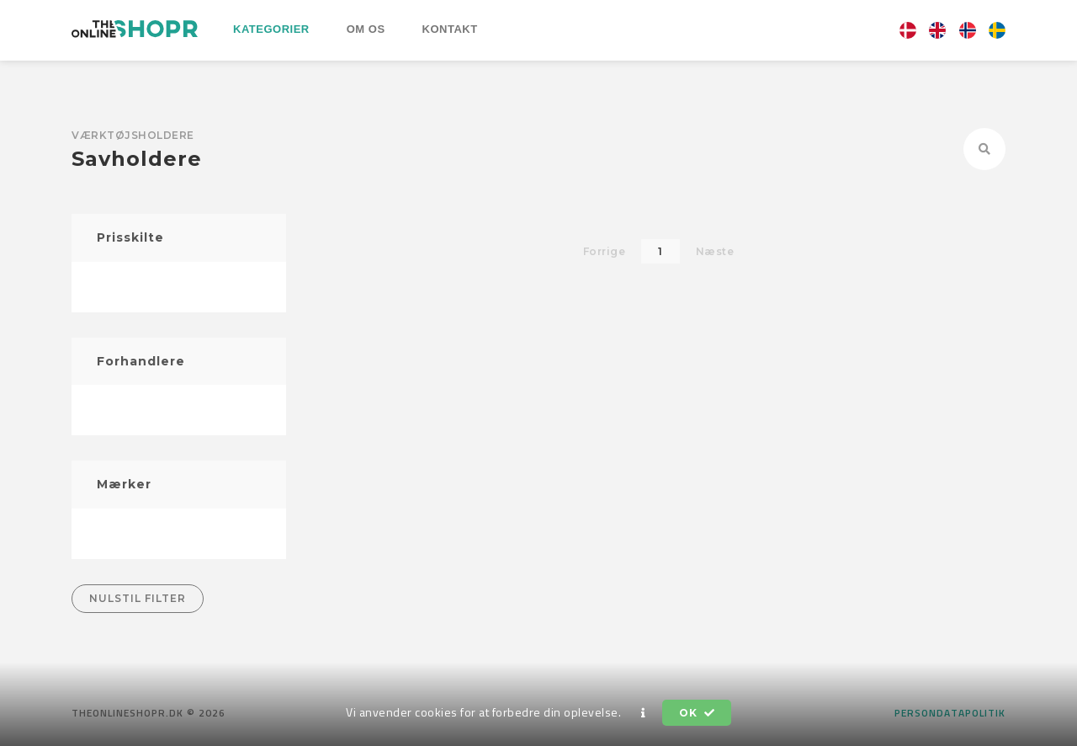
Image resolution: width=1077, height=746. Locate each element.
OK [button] (696, 712)
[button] (643, 713)
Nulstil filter (137, 598)
